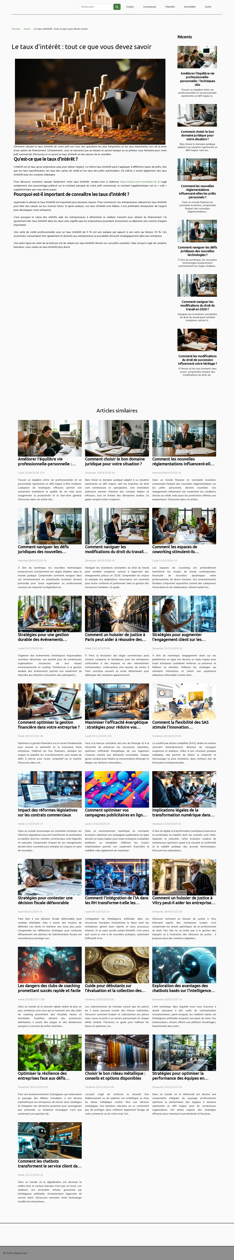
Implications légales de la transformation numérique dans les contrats (181, 815)
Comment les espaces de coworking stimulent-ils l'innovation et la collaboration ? (181, 552)
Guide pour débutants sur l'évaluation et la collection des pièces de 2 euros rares (113, 990)
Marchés (170, 7)
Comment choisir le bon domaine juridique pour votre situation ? (197, 135)
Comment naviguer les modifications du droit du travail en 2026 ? (197, 305)
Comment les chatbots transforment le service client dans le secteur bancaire (50, 1166)
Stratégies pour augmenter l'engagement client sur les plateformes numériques (177, 639)
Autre (208, 7)
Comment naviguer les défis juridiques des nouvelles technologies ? (197, 251)
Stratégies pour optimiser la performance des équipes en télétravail (178, 1078)
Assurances (149, 7)
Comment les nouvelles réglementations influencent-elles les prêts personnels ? (197, 191)
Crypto (130, 7)
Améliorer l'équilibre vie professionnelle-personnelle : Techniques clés (197, 79)
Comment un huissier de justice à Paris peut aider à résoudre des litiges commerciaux (115, 639)
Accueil (16, 29)
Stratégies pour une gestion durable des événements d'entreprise (43, 639)
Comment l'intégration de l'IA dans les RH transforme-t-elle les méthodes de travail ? (116, 903)
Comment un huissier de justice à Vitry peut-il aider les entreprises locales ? (182, 903)
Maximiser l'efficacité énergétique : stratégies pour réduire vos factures (116, 727)
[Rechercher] (96, 7)
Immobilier (190, 7)
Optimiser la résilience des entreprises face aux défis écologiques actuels (42, 1078)
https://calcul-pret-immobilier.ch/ (138, 182)
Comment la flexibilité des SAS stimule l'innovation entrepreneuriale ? (180, 727)
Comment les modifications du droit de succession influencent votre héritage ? (197, 359)
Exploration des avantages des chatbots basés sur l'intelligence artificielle (181, 990)
